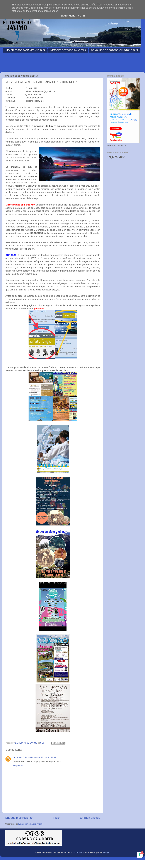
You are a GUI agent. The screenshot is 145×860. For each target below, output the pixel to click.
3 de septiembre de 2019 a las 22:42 (39, 757)
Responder (18, 765)
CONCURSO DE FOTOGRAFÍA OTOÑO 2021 (114, 50)
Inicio (56, 817)
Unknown (17, 757)
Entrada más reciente (19, 817)
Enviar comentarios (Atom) (30, 824)
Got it (81, 15)
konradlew (77, 852)
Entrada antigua (90, 817)
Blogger (105, 852)
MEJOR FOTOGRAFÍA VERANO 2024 (25, 50)
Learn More (68, 15)
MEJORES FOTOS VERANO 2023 (68, 50)
